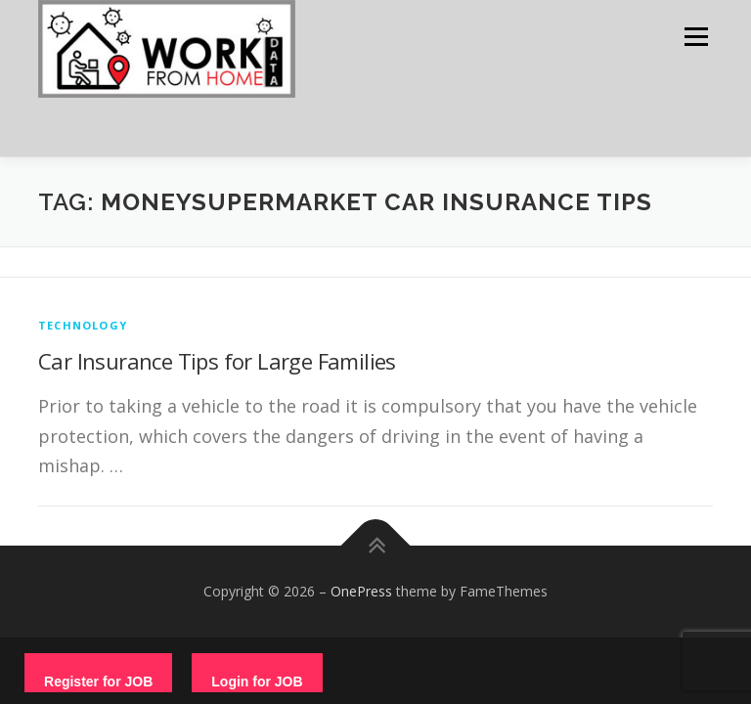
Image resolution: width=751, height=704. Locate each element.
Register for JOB (98, 681)
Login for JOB (256, 681)
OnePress (361, 591)
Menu (696, 36)
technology (82, 325)
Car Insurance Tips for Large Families (217, 360)
